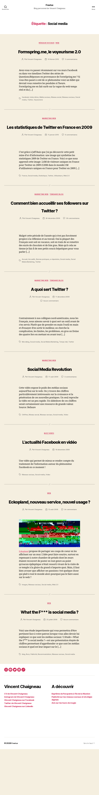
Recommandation (45, 700)
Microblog (26, 363)
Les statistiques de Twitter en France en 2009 (49, 139)
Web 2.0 (67, 192)
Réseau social (57, 106)
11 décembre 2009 (62, 318)
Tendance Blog (58, 211)
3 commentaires (71, 68)
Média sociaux (45, 106)
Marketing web (49, 127)
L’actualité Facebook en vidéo (49, 467)
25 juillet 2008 (51, 665)
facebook (25, 106)
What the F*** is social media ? (49, 653)
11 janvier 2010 (53, 151)
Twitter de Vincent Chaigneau (17, 749)
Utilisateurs (58, 192)
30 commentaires (51, 239)
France (24, 192)
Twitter (35, 108)
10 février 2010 (53, 68)
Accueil (25, 280)
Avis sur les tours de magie (64, 749)
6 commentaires (71, 151)
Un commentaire (70, 547)
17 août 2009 (53, 398)
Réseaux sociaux (46, 44)
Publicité (34, 700)
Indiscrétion (34, 106)
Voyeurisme (43, 108)
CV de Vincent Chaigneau (16, 740)
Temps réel (64, 363)
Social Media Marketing (50, 363)
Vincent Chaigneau (34, 68)
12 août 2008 (53, 547)
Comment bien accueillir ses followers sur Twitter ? (49, 223)
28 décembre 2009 (62, 235)
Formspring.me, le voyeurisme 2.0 (49, 55)
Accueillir (32, 280)
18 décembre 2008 (62, 479)
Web (59, 44)
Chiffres (25, 436)
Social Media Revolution (49, 390)
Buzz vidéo (49, 455)
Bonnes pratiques (43, 280)
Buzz (28, 700)
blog (23, 700)
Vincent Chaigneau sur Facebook (19, 746)
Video (67, 436)
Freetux (49, 5)
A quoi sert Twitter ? (49, 310)
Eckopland (24, 589)
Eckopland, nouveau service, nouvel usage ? (49, 535)
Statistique (43, 192)
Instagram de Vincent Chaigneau (19, 743)
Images (24, 622)
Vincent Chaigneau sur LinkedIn (18, 752)
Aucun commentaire (51, 322)
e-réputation (56, 280)
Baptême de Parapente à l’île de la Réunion (71, 740)
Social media (27, 108)
